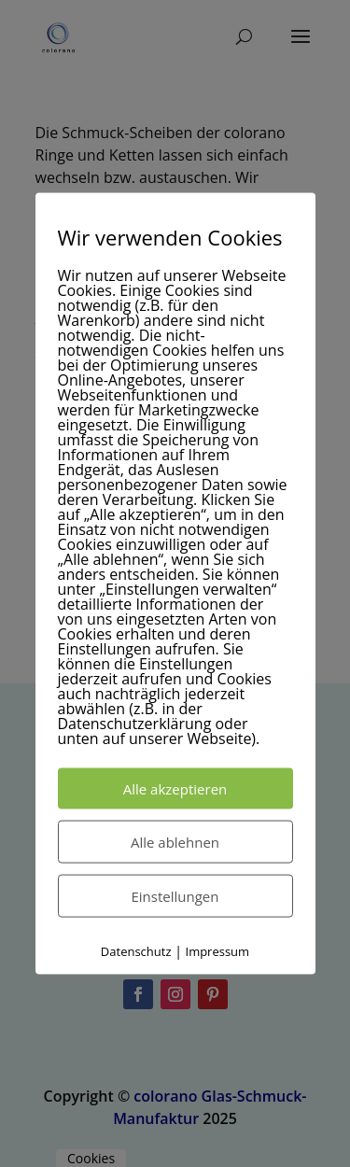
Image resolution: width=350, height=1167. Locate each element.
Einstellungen (175, 896)
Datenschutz (136, 951)
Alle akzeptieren (175, 789)
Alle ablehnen (175, 842)
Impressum (218, 951)
